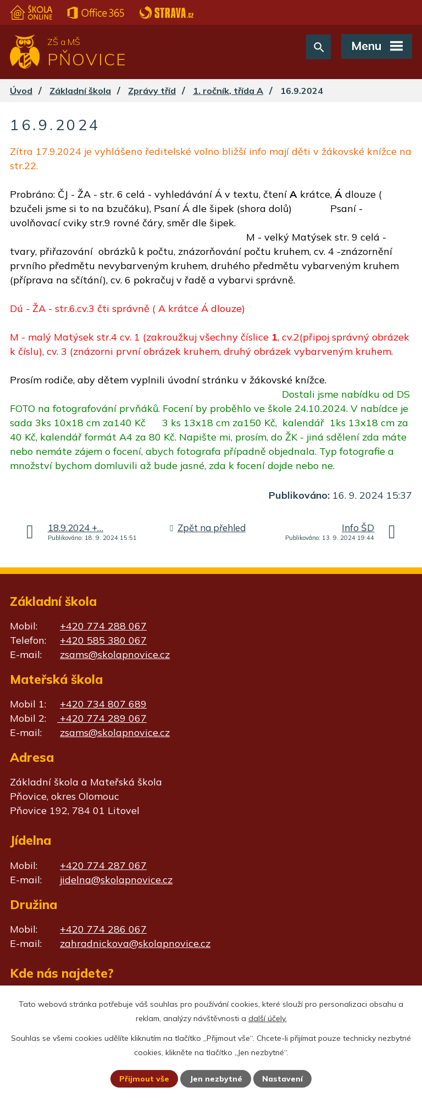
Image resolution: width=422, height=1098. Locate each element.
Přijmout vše (144, 1079)
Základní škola (80, 90)
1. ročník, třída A (228, 90)
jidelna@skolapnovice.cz (116, 879)
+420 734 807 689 (103, 704)
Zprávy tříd (152, 90)
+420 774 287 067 (103, 865)
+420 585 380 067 (103, 640)
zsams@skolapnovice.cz (115, 654)
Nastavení (282, 1079)
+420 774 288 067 (103, 626)
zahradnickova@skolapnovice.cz (135, 943)
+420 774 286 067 (103, 929)
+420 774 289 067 (102, 718)
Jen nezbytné (216, 1079)
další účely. (267, 1018)
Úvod (21, 90)
